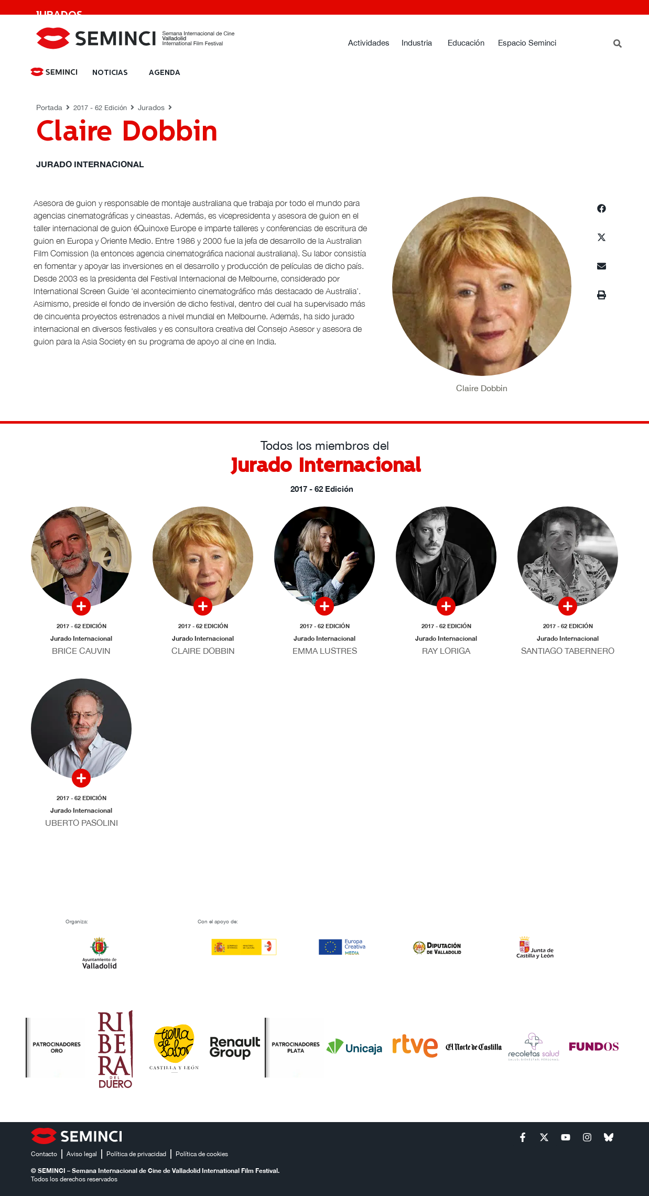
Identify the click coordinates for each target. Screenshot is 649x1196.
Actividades (369, 42)
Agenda (164, 73)
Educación (466, 42)
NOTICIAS (110, 73)
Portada (49, 107)
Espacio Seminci (527, 42)
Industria (417, 42)
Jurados (151, 107)
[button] (601, 208)
